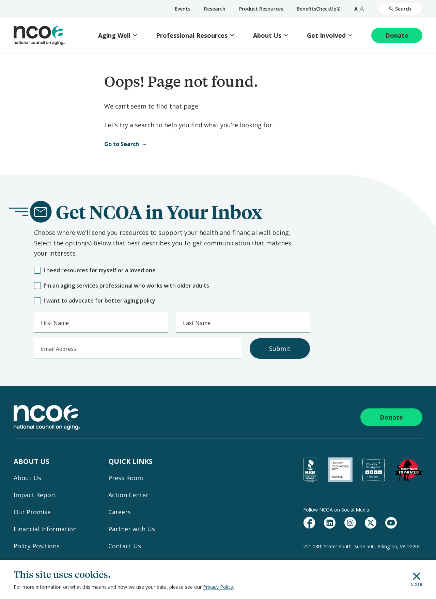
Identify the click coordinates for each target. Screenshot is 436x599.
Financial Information (45, 529)
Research (214, 8)
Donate (396, 35)
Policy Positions (37, 546)
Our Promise (32, 512)
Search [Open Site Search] (400, 8)
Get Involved (326, 35)
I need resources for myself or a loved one (95, 270)
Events (182, 8)
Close (416, 579)
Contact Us (124, 546)
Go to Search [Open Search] (121, 144)
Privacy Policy (218, 587)
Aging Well (114, 35)
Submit (280, 348)
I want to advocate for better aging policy (94, 300)
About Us (267, 35)
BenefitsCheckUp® (319, 8)
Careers (119, 512)
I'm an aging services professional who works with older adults (121, 285)
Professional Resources (192, 35)
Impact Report (35, 495)
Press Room (125, 478)
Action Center (128, 495)
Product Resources (261, 8)
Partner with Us (131, 529)
